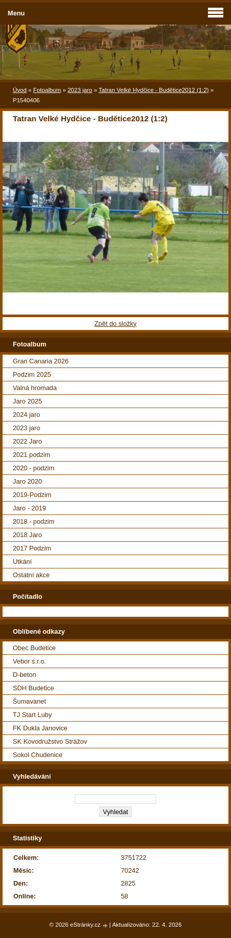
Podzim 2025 (32, 374)
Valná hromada (35, 388)
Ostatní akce (31, 575)
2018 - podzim (33, 521)
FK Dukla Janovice (40, 728)
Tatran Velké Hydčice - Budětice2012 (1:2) (154, 90)
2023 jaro (80, 90)
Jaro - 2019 (29, 508)
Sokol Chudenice (37, 755)
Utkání (22, 561)
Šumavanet (29, 701)
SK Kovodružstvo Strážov (50, 741)
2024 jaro (26, 414)
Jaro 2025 (27, 401)
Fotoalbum (47, 90)
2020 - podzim (33, 468)
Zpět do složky (115, 323)
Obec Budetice (34, 648)
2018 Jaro (27, 535)
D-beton (24, 674)
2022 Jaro (27, 441)
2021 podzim (31, 454)
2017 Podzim (32, 548)
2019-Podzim (32, 495)
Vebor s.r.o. (29, 661)
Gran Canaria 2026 (41, 361)
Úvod (20, 90)
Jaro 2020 (27, 481)
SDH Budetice (33, 688)
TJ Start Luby (32, 715)
